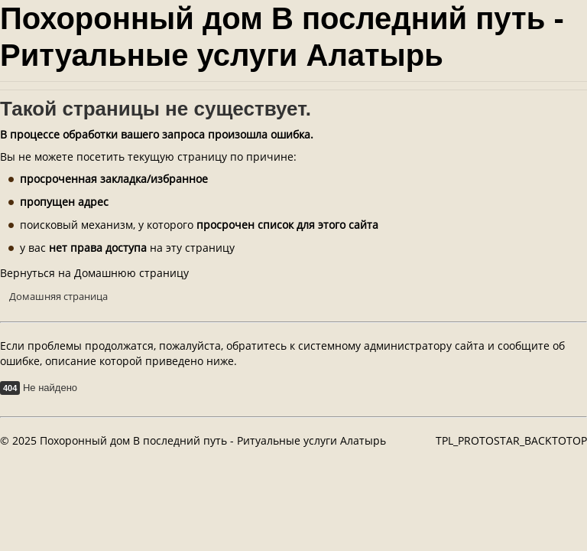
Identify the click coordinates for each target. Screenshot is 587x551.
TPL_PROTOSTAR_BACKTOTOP (511, 440)
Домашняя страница (58, 296)
